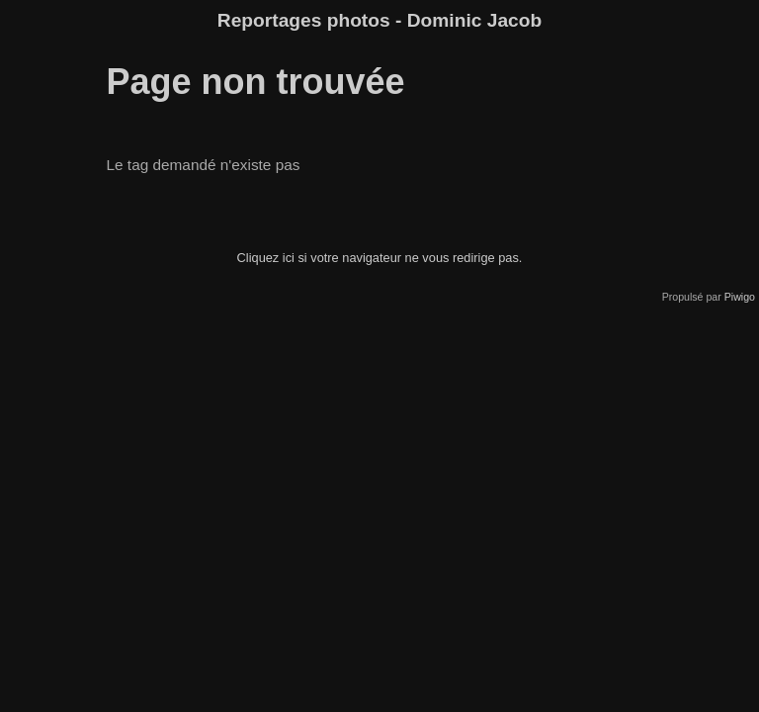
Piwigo (739, 297)
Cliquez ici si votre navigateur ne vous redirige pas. (380, 257)
